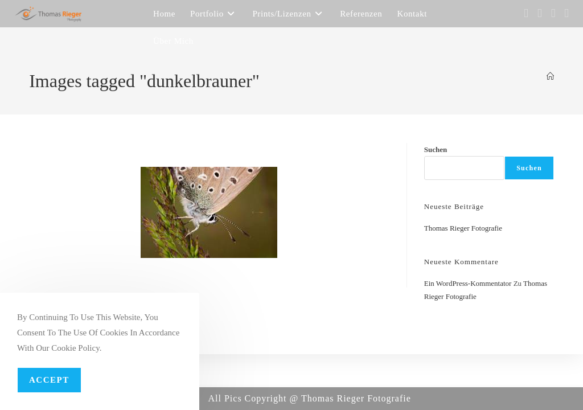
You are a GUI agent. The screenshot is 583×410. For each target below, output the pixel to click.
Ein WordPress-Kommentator (468, 283)
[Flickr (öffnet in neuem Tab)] (553, 13)
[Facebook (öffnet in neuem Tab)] (526, 13)
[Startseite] (550, 76)
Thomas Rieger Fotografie (463, 228)
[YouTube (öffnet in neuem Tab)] (566, 13)
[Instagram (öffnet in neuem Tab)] (540, 13)
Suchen (435, 149)
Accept (49, 379)
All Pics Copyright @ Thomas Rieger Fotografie (309, 398)
